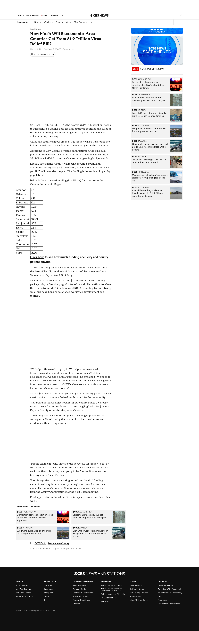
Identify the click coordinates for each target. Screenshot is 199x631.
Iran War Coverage (24, 589)
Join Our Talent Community (170, 593)
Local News (32, 15)
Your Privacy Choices (138, 593)
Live (44, 15)
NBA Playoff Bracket (25, 596)
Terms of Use (135, 596)
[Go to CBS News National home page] (99, 15)
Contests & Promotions (83, 593)
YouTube (48, 585)
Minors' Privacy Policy (138, 600)
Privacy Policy (135, 585)
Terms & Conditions (81, 600)
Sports (59, 22)
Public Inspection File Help (113, 594)
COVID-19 (40, 543)
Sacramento (22, 22)
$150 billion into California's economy (72, 154)
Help (160, 596)
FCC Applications (109, 598)
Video (68, 22)
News (37, 22)
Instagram (48, 593)
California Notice (136, 589)
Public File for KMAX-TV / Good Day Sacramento (112, 589)
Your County (80, 22)
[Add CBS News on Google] (42, 54)
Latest (20, 15)
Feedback (162, 600)
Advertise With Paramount (169, 589)
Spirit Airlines (22, 585)
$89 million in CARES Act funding (73, 288)
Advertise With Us (80, 596)
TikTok (47, 596)
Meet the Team (79, 585)
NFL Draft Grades (23, 593)
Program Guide (79, 589)
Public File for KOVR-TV (111, 585)
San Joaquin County (58, 543)
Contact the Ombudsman (169, 604)
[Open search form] (181, 15)
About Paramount (165, 585)
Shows (54, 15)
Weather (48, 22)
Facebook (48, 589)
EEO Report (106, 601)
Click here (37, 257)
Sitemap (76, 604)
